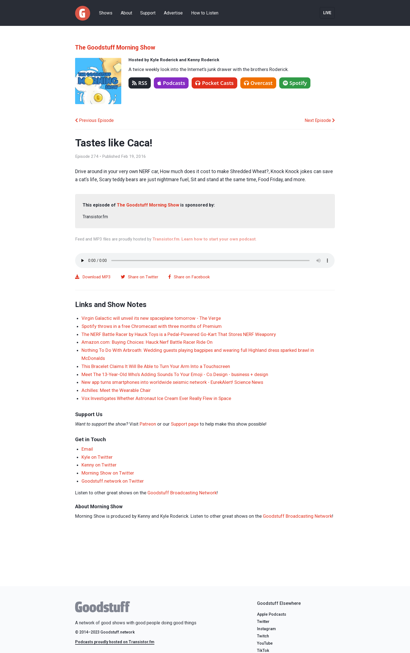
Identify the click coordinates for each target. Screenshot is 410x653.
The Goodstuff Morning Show (115, 47)
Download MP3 (93, 276)
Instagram (266, 629)
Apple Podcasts (271, 614)
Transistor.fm (165, 239)
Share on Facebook (189, 276)
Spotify (295, 82)
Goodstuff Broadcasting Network (182, 492)
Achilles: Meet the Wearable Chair (116, 390)
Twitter (263, 621)
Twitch (263, 636)
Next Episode (320, 120)
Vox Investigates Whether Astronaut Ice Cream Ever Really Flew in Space (156, 398)
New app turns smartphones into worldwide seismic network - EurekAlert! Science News (172, 382)
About (126, 13)
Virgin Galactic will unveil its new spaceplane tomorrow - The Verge (151, 318)
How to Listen (204, 13)
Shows (105, 13)
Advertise (173, 13)
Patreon (148, 424)
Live (327, 13)
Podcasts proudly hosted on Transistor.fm (114, 642)
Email (87, 449)
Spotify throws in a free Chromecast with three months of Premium (151, 326)
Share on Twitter (139, 276)
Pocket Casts (214, 82)
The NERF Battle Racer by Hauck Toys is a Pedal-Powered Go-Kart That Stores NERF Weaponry (178, 334)
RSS (139, 82)
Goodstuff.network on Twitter (112, 481)
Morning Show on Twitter (107, 473)
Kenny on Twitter (99, 465)
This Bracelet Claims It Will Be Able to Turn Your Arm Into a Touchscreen (155, 366)
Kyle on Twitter (97, 457)
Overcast (258, 82)
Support (147, 13)
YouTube (265, 643)
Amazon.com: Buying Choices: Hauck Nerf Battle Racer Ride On (147, 342)
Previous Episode (94, 120)
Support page (185, 424)
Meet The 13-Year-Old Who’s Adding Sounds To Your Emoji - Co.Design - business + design (174, 374)
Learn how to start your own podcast (218, 239)
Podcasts (171, 82)
